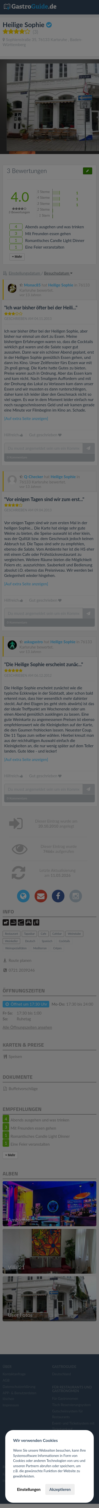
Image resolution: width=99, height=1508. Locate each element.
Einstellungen (29, 1489)
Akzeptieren (59, 1489)
